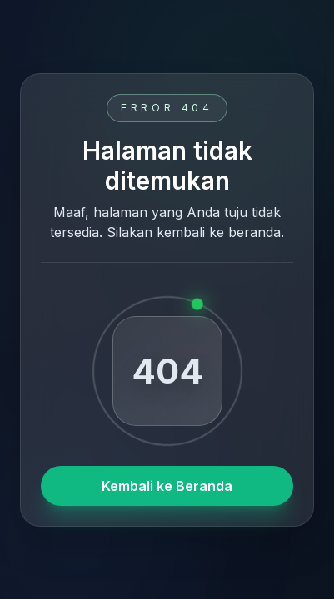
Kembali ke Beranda (167, 486)
